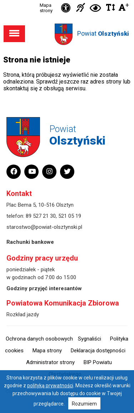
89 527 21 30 (41, 216)
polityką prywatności (50, 385)
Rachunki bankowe (30, 242)
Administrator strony (50, 362)
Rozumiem (84, 404)
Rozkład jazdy (22, 314)
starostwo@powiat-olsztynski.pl (44, 227)
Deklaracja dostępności (98, 350)
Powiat (103, 33)
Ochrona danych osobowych (39, 339)
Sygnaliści (89, 339)
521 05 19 (69, 216)
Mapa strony (46, 7)
